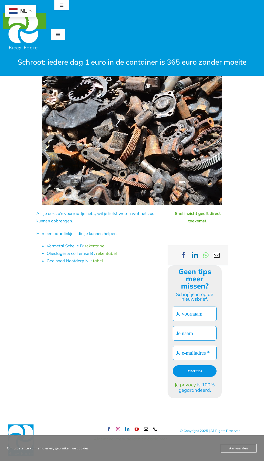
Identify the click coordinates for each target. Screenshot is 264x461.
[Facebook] (183, 255)
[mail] (146, 429)
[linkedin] (127, 429)
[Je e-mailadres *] (194, 353)
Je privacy (186, 385)
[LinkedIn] (195, 255)
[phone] (155, 429)
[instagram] (118, 429)
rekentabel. (95, 245)
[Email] (216, 255)
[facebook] (109, 429)
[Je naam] (194, 333)
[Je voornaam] (194, 314)
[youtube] (137, 429)
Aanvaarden (238, 448)
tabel (98, 260)
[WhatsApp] (206, 255)
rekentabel (107, 253)
